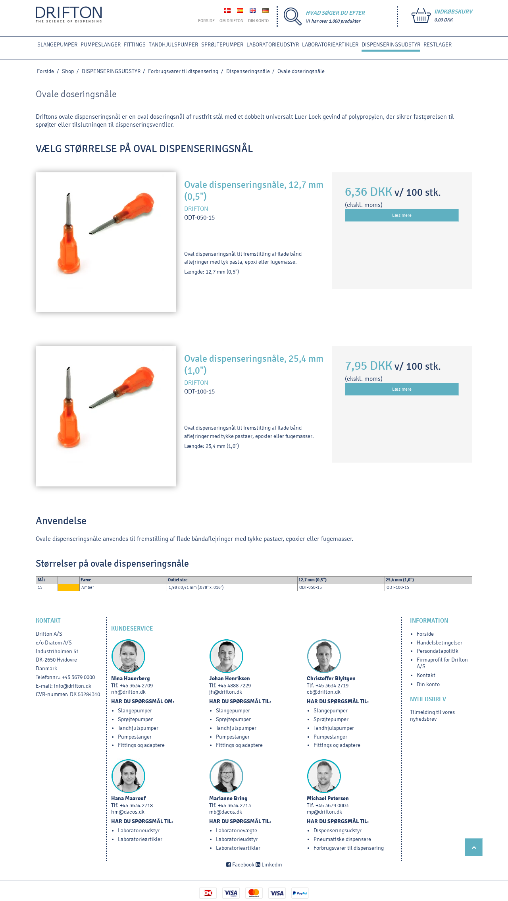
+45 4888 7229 (234, 685)
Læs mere (402, 215)
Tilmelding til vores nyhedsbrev (432, 715)
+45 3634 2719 (332, 685)
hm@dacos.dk (127, 811)
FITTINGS (135, 44)
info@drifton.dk (72, 686)
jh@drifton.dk (225, 692)
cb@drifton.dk (324, 692)
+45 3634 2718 (136, 805)
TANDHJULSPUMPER (173, 44)
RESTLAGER (437, 44)
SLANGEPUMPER (57, 44)
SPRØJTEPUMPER (222, 44)
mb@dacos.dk (225, 811)
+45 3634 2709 (136, 685)
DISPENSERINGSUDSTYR (391, 44)
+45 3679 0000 (78, 677)
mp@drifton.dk (324, 811)
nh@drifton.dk (128, 692)
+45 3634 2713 (234, 805)
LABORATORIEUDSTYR (272, 44)
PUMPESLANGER (101, 44)
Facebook (240, 864)
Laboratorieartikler (330, 44)
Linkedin (269, 864)
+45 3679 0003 (332, 805)
